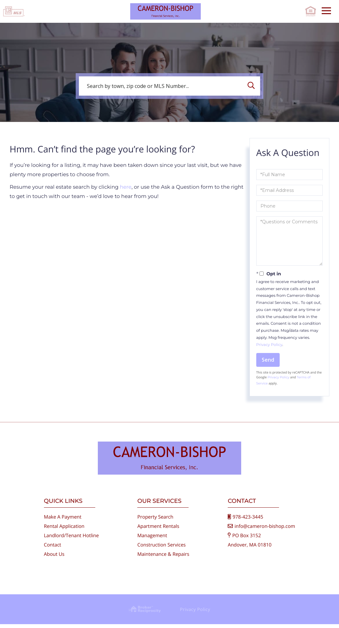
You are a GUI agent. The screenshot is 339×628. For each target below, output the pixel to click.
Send (268, 359)
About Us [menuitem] (54, 558)
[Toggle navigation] (326, 10)
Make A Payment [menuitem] (62, 521)
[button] (253, 86)
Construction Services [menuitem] (161, 549)
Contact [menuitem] (52, 549)
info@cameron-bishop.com (264, 530)
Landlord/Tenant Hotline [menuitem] (71, 539)
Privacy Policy (269, 344)
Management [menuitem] (152, 539)
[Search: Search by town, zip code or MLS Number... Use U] (169, 86)
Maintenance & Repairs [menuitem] (163, 558)
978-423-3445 (248, 521)
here (125, 187)
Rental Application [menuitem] (64, 530)
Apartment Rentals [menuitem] (158, 530)
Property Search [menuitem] (155, 521)
